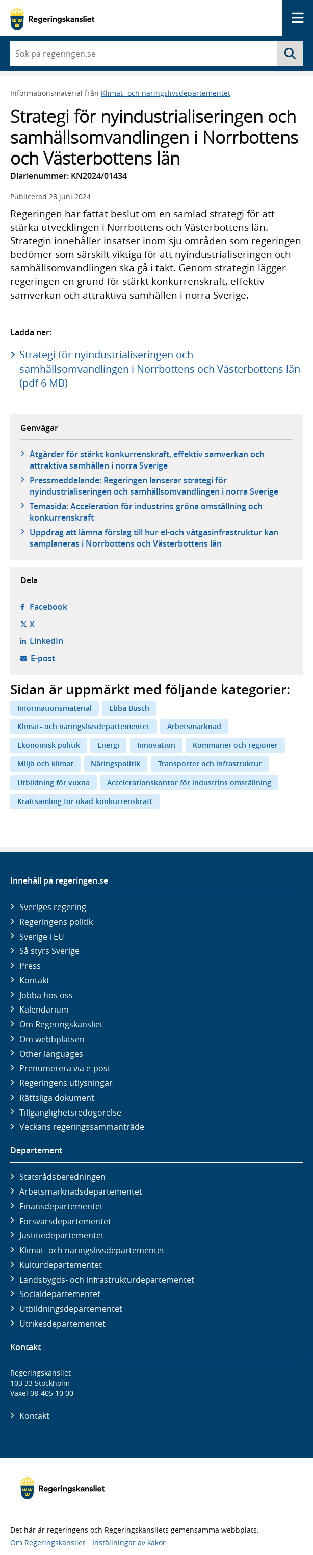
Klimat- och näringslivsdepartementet (165, 93)
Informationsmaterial (54, 708)
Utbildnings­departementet (70, 1308)
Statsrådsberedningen (62, 1176)
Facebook (48, 606)
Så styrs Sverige (49, 950)
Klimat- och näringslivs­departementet (92, 1250)
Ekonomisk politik (48, 745)
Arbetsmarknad (194, 726)
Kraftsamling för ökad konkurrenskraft (84, 801)
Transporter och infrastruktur (210, 763)
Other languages (51, 1053)
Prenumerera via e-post (65, 1068)
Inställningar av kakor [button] (129, 1542)
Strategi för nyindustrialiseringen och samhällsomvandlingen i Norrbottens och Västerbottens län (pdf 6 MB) (159, 369)
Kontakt (34, 980)
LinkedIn (46, 640)
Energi (108, 745)
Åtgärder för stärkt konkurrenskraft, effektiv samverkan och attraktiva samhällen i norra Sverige (147, 460)
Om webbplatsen (52, 1039)
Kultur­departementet (60, 1265)
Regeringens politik (56, 921)
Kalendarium (44, 1009)
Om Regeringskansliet (61, 1024)
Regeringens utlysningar (66, 1082)
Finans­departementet (61, 1206)
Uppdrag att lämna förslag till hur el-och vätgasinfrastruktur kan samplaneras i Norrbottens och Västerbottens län (154, 538)
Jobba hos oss (46, 995)
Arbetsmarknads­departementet (80, 1191)
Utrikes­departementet (62, 1323)
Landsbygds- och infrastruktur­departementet (106, 1279)
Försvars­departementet (65, 1221)
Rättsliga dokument (56, 1097)
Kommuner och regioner (235, 745)
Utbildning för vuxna (53, 782)
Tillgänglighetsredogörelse (70, 1112)
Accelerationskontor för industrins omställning (189, 782)
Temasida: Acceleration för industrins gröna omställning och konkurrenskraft (146, 512)
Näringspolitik (115, 763)
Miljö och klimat (45, 763)
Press (30, 965)
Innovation (156, 745)
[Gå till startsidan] (52, 18)
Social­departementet (59, 1294)
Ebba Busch (129, 708)
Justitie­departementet (61, 1235)
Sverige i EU (41, 936)
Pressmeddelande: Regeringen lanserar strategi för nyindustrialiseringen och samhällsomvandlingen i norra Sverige (154, 486)
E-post (43, 658)
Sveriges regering (52, 907)
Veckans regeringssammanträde (81, 1126)
